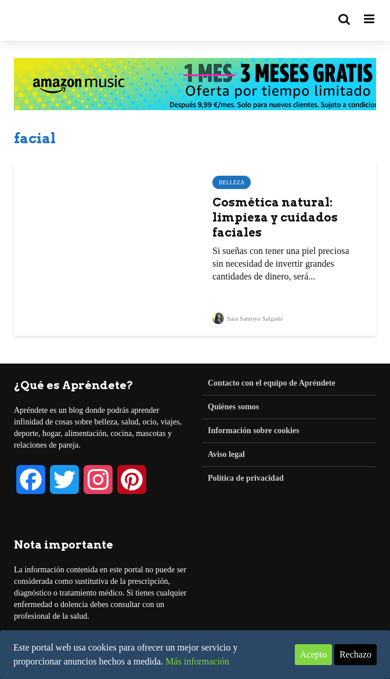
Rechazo (355, 654)
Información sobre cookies (253, 430)
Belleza (231, 182)
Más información (197, 661)
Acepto (313, 654)
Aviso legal (226, 454)
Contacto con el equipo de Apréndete (271, 383)
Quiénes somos (233, 406)
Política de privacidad (246, 478)
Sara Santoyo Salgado (247, 318)
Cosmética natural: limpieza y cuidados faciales (275, 217)
